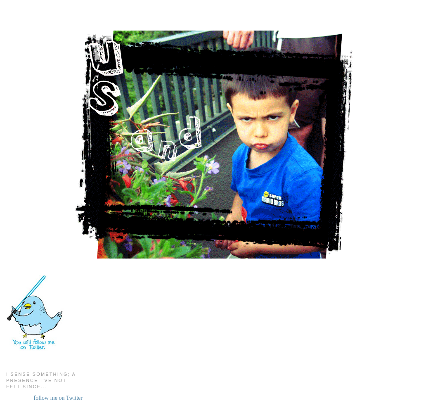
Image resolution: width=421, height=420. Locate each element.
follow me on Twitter (58, 397)
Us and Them (210, 29)
